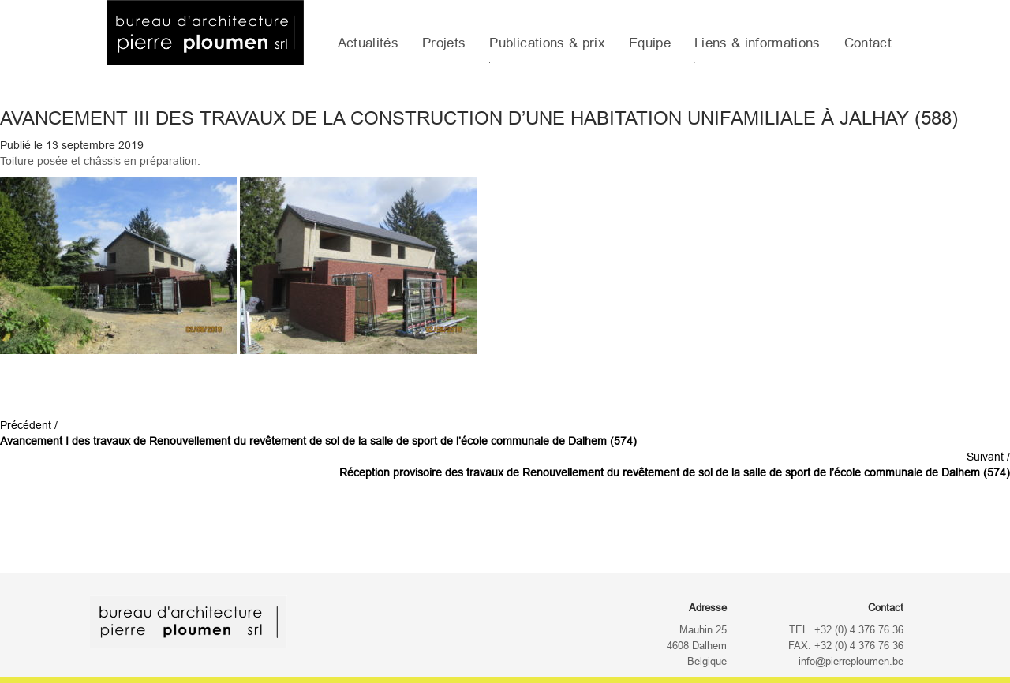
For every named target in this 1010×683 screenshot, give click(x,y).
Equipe (650, 42)
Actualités (368, 42)
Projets (444, 42)
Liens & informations (757, 42)
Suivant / (674, 464)
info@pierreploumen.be (851, 661)
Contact (868, 42)
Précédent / (318, 433)
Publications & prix (546, 42)
